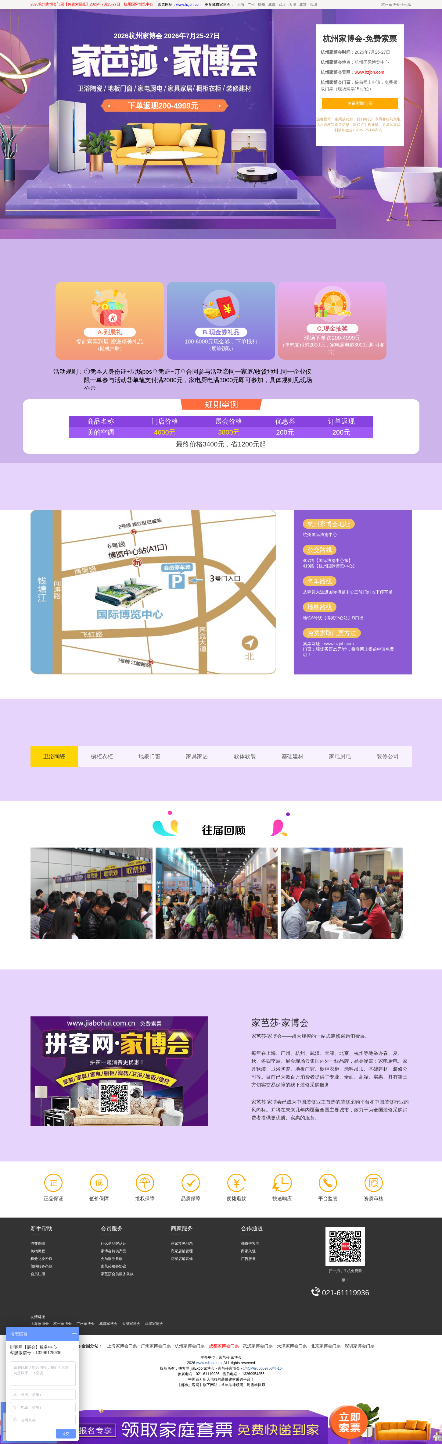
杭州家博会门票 (190, 1345)
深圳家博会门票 (360, 1345)
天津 (292, 4)
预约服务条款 (41, 1266)
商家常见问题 (182, 1243)
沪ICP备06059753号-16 (262, 1368)
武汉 (282, 4)
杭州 (261, 4)
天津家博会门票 (292, 1345)
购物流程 (38, 1251)
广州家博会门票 (156, 1345)
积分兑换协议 (41, 1259)
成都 (271, 4)
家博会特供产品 (113, 1251)
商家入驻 (248, 1251)
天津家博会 (131, 1323)
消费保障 (38, 1243)
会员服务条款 (112, 1259)
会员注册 (38, 1274)
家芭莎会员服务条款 (117, 1274)
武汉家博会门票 (258, 1345)
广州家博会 (85, 1323)
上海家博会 (40, 1323)
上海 (240, 4)
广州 (251, 4)
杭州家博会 (62, 1323)
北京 (303, 4)
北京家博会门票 (326, 1345)
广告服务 (248, 1259)
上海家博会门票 (122, 1345)
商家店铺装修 (182, 1259)
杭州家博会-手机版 (396, 4)
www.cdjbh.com (208, 1363)
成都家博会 (108, 1323)
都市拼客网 (250, 1243)
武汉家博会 (154, 1323)
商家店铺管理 (182, 1251)
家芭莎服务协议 (113, 1266)
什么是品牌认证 (113, 1243)
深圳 (313, 4)
